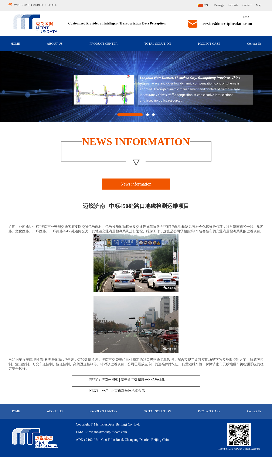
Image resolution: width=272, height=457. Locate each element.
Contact (247, 5)
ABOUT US (54, 43)
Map (258, 5)
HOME (15, 43)
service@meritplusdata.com (227, 23)
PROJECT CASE (209, 43)
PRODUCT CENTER (103, 43)
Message (219, 5)
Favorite (233, 5)
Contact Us (254, 43)
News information (136, 184)
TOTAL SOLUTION (157, 43)
